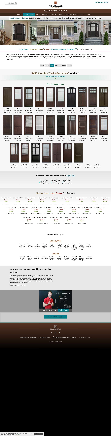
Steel (76, 18)
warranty (51, 341)
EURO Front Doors (19, 18)
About (82, 14)
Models (42, 65)
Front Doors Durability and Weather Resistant (30, 271)
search (11, 3)
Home (19, 14)
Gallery (53, 14)
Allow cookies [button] (38, 434)
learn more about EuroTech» (17, 285)
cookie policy (58, 341)
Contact (90, 14)
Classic (52, 65)
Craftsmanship (71, 14)
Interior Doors (42, 14)
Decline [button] (31, 434)
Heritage (64, 65)
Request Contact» (55, 317)
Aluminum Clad (64, 18)
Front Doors (29, 14)
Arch (69, 65)
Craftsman (57, 65)
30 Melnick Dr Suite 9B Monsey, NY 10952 (65, 337)
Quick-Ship (32, 18)
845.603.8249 (101, 3)
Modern (47, 65)
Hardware (98, 18)
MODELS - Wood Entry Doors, (51, 73)
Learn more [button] (17, 434)
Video (61, 14)
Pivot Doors (54, 18)
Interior (88, 18)
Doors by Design (42, 18)
